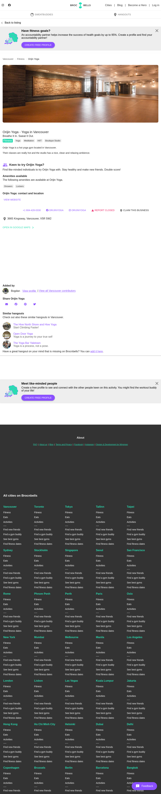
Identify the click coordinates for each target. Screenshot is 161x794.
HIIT (40, 140)
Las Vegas (71, 680)
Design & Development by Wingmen (112, 444)
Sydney (8, 550)
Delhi (130, 724)
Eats (5, 517)
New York (9, 637)
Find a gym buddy (12, 534)
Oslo (130, 593)
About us (43, 444)
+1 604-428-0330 (32, 210)
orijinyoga (55, 210)
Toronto (39, 506)
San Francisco (136, 550)
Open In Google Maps (19, 227)
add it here (96, 351)
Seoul (99, 550)
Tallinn (100, 506)
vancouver (8, 59)
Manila (100, 637)
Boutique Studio (52, 140)
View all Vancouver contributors (57, 290)
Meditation (29, 140)
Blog (120, 5)
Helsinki (70, 724)
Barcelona (102, 767)
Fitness (7, 140)
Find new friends (11, 529)
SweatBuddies (41, 14)
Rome (7, 593)
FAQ (35, 444)
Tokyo (69, 506)
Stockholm (41, 550)
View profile (29, 290)
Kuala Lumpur (105, 680)
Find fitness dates (12, 544)
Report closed (103, 210)
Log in (155, 5)
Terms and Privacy (64, 444)
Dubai (99, 724)
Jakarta (131, 680)
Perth (68, 593)
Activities (7, 522)
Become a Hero (137, 5)
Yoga (17, 140)
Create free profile (38, 45)
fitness (21, 59)
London (8, 680)
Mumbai (39, 637)
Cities (108, 5)
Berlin (68, 767)
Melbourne (71, 637)
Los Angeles (134, 637)
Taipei (130, 506)
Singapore (71, 550)
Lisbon (38, 680)
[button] (80, 94)
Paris (99, 593)
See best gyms (11, 539)
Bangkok (132, 767)
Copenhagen (11, 767)
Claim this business (134, 210)
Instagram (89, 444)
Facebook (78, 444)
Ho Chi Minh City (44, 724)
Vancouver (10, 506)
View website (12, 199)
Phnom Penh (42, 593)
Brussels (39, 767)
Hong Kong (10, 724)
